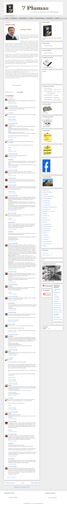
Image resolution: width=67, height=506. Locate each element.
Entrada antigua (34, 482)
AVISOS (44, 232)
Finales (43, 217)
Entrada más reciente (10, 482)
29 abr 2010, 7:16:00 (12, 175)
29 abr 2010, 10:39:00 (12, 210)
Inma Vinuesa (11, 178)
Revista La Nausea (58, 309)
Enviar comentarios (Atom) (24, 487)
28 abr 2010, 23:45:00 (12, 167)
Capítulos (44, 194)
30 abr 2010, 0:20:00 (12, 229)
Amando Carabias (11, 106)
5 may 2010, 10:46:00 (12, 293)
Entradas (45, 253)
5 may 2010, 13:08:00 (12, 300)
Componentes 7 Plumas (47, 211)
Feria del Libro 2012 (46, 243)
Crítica (55, 294)
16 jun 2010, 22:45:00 (12, 464)
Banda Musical (45, 230)
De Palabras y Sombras (57, 315)
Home (7, 18)
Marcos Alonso (11, 213)
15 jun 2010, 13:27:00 (12, 381)
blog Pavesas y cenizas (24, 71)
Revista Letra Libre (58, 312)
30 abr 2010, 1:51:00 (12, 240)
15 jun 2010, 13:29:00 (12, 395)
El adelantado (57, 296)
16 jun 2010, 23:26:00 (12, 474)
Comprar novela (45, 237)
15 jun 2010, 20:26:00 (12, 440)
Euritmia (17, 74)
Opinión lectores (23, 18)
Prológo (44, 245)
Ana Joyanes (56, 95)
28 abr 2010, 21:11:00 (12, 103)
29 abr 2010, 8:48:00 (12, 182)
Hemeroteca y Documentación (48, 207)
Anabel (9, 112)
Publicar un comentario (11, 477)
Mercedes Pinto (11, 271)
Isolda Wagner (11, 312)
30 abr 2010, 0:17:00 (12, 219)
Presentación (14, 18)
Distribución (49, 18)
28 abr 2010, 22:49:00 (12, 151)
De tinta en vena (57, 305)
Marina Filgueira (11, 466)
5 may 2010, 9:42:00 (12, 282)
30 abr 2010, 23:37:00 (12, 269)
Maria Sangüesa (11, 434)
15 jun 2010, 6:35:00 (12, 321)
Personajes (44, 239)
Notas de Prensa (45, 228)
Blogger (41, 503)
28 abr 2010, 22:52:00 (12, 157)
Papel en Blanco (57, 307)
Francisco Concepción (47, 196)
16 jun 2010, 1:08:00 (12, 456)
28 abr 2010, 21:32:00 (12, 110)
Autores (31, 18)
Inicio (23, 482)
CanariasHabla (57, 317)
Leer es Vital (56, 299)
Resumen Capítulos (46, 241)
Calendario (44, 235)
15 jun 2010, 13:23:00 (12, 347)
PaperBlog (56, 301)
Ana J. (9, 97)
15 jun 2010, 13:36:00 (12, 418)
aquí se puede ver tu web (26, 390)
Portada (44, 222)
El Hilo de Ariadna (46, 224)
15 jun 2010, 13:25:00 (12, 355)
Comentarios (46, 255)
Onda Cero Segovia (57, 99)
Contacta (57, 18)
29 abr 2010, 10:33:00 (12, 193)
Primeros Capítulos (40, 18)
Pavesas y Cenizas (58, 319)
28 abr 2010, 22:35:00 (12, 120)
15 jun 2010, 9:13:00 (12, 332)
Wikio (43, 259)
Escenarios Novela (46, 226)
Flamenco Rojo (11, 185)
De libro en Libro (57, 303)
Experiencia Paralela (46, 192)
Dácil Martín (44, 215)
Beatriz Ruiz (10, 324)
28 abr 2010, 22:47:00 (12, 137)
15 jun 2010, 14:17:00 (12, 431)
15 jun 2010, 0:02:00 (12, 309)
